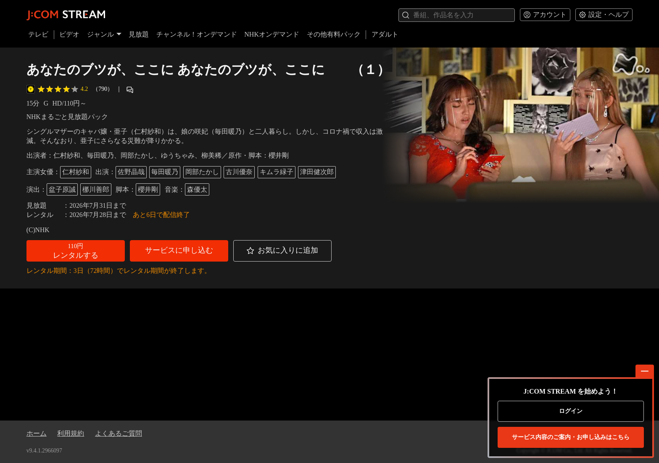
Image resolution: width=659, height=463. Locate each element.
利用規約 (70, 433)
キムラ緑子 (276, 171)
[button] (75, 251)
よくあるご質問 (118, 433)
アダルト (385, 34)
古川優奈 (239, 171)
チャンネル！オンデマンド (196, 34)
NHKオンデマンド (271, 34)
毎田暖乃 (164, 171)
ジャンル (104, 34)
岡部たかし (202, 171)
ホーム (36, 433)
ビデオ (69, 34)
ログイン (571, 411)
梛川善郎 (95, 189)
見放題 (139, 34)
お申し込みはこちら (571, 437)
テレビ (38, 34)
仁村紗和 (75, 171)
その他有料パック (334, 34)
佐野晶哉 (131, 171)
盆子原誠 (62, 189)
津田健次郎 (317, 171)
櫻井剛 (148, 189)
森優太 (197, 189)
